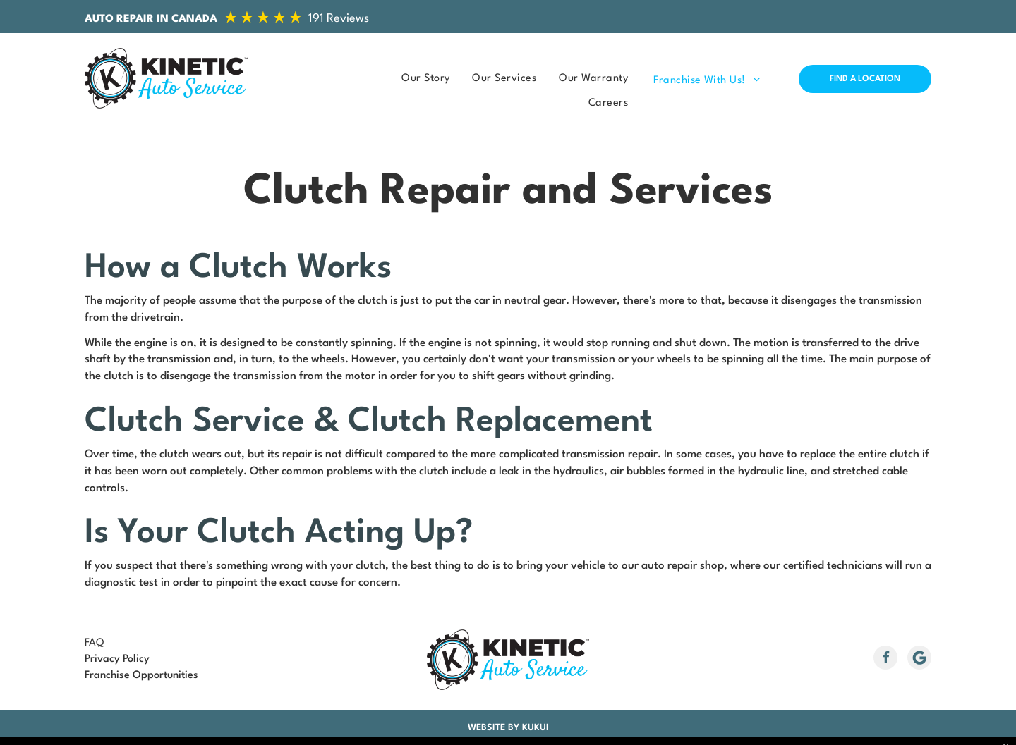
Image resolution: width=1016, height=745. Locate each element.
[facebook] (885, 659)
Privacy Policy (117, 659)
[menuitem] (421, 78)
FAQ (94, 643)
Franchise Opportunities (141, 675)
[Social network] (919, 659)
